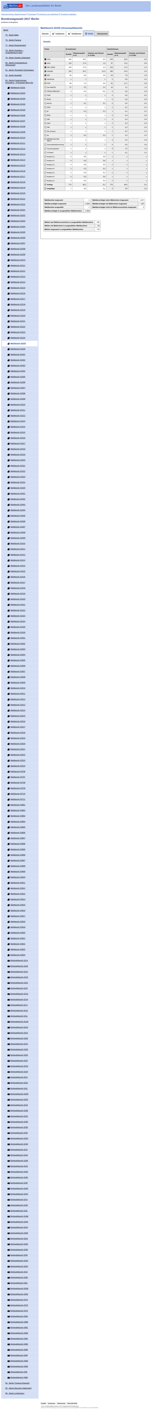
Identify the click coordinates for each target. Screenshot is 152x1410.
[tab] (45, 34)
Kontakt (43, 1403)
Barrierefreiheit (72, 1403)
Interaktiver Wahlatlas (68, 14)
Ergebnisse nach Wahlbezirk (48, 14)
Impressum (51, 1403)
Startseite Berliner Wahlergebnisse (13, 14)
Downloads (32, 14)
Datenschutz (61, 1403)
